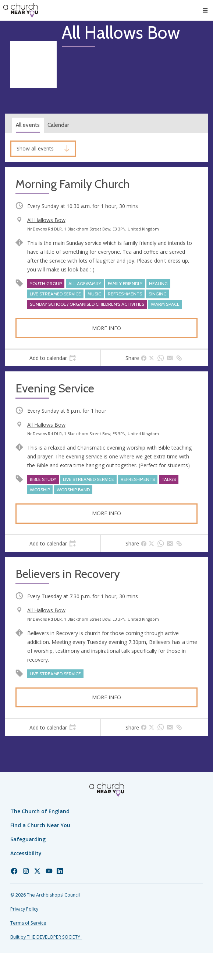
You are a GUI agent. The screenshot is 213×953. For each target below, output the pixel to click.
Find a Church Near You (40, 825)
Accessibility (26, 853)
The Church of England (40, 811)
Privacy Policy (24, 909)
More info (106, 328)
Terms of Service (28, 923)
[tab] (52, 358)
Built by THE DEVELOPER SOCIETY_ (46, 937)
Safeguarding (28, 839)
